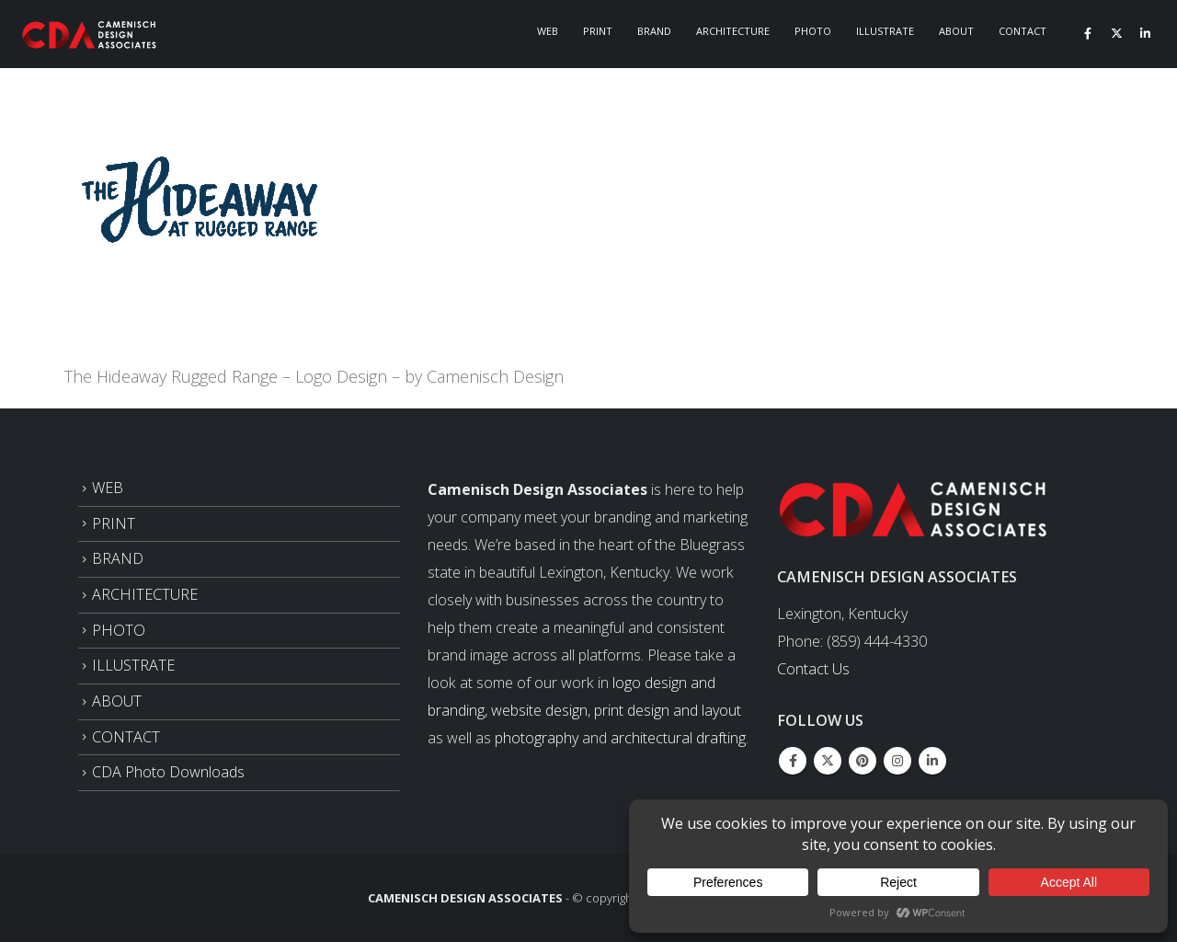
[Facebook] (1088, 33)
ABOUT (117, 701)
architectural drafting (678, 738)
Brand (654, 31)
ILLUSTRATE (133, 665)
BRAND (117, 558)
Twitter (827, 761)
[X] (1116, 33)
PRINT (113, 523)
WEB (107, 487)
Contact (1022, 31)
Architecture (733, 31)
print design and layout (667, 710)
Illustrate (885, 31)
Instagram (897, 761)
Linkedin (932, 761)
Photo (812, 31)
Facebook (792, 761)
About (956, 31)
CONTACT (126, 737)
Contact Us (813, 669)
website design (539, 710)
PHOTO (118, 630)
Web (547, 31)
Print (597, 31)
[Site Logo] (90, 34)
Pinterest (862, 761)
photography (536, 738)
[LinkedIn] (1145, 33)
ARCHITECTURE (145, 594)
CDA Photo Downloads (168, 772)
